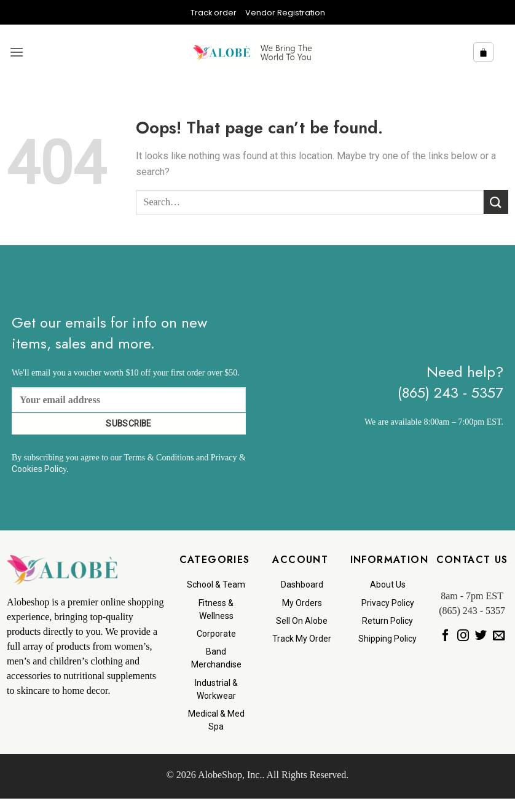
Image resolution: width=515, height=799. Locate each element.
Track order (214, 12)
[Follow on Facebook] (445, 635)
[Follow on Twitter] (481, 635)
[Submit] (496, 202)
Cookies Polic (37, 469)
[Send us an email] (499, 635)
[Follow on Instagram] (463, 635)
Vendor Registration (285, 12)
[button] (16, 52)
